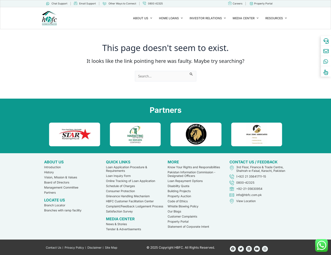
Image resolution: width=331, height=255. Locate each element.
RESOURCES (276, 18)
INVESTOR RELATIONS (208, 18)
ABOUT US (142, 18)
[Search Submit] (191, 73)
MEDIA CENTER (246, 18)
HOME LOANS (171, 18)
